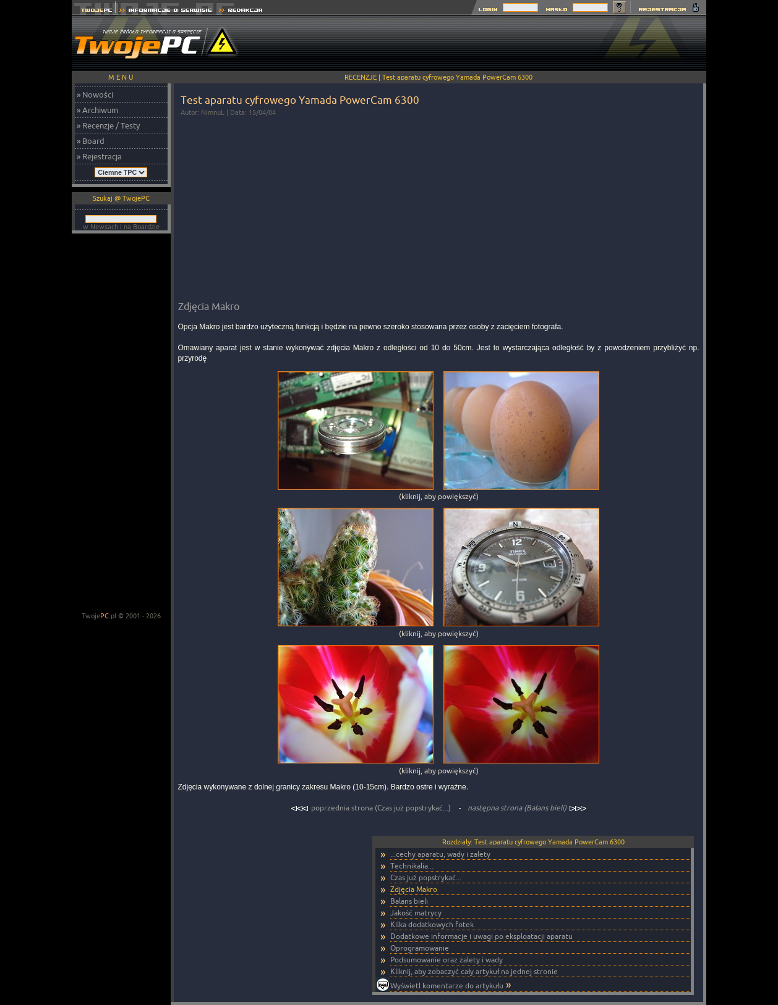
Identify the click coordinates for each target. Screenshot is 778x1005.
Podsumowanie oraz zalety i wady (446, 960)
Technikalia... (412, 866)
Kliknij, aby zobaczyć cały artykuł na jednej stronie (474, 971)
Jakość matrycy (416, 913)
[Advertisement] (481, 43)
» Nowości (95, 94)
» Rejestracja (99, 156)
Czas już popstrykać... (425, 877)
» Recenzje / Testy (108, 125)
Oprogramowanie (419, 948)
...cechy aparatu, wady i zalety (440, 854)
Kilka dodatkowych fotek (432, 924)
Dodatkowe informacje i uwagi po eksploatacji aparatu (481, 936)
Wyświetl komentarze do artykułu (446, 986)
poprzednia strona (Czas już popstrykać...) (372, 808)
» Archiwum (97, 110)
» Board (91, 141)
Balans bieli (409, 901)
